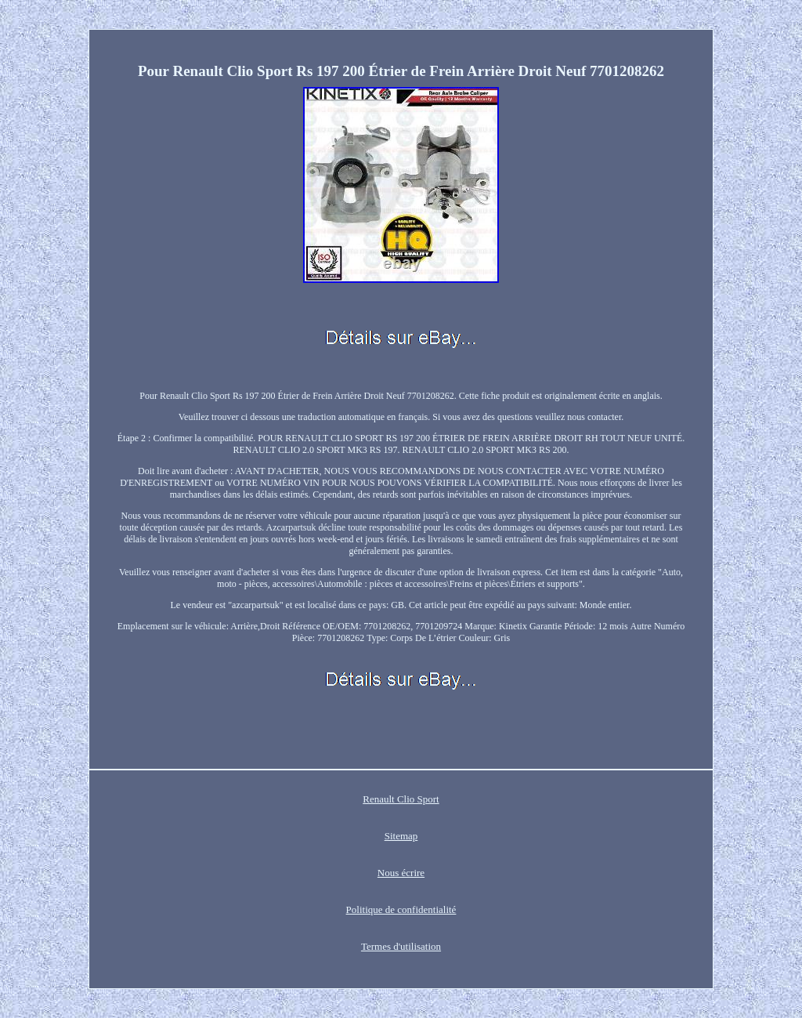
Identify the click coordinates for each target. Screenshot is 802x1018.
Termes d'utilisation (401, 946)
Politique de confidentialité (401, 909)
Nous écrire (401, 873)
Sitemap (401, 836)
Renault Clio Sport (401, 799)
